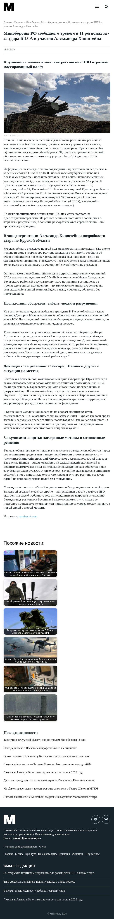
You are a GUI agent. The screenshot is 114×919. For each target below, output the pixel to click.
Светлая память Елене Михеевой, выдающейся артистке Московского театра (50, 796)
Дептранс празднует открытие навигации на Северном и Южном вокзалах (49, 780)
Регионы (18, 22)
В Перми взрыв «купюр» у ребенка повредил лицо (34, 890)
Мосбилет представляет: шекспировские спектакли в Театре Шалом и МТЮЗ (51, 788)
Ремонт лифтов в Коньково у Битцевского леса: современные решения (46, 756)
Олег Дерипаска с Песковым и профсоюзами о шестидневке (40, 748)
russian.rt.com (28, 516)
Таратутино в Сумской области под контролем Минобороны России (45, 739)
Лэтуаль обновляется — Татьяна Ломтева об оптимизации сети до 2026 (47, 764)
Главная (8, 22)
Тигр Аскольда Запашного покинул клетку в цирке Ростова (39, 881)
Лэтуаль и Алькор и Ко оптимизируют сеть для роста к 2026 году (43, 772)
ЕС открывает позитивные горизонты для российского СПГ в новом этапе (49, 872)
